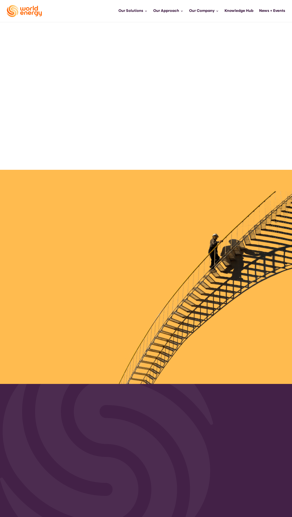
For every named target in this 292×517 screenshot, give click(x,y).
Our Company (202, 11)
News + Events (272, 11)
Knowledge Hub (239, 11)
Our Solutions (130, 11)
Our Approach (166, 11)
